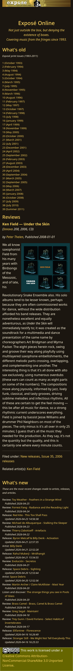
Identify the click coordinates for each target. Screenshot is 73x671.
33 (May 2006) (10, 186)
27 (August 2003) (12, 163)
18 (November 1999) (14, 128)
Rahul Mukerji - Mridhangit (29, 553)
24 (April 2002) (10, 151)
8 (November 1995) (13, 89)
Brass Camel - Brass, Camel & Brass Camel (37, 603)
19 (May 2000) (10, 132)
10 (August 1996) (12, 97)
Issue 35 (47, 456)
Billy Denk (16, 546)
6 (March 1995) (11, 82)
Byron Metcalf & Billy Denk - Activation (36, 538)
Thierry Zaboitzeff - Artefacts (29, 530)
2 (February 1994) (12, 66)
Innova (8, 229)
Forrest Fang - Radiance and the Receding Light (40, 507)
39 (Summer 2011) (13, 209)
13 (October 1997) (13, 109)
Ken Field (33, 469)
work (30, 650)
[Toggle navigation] (12, 12)
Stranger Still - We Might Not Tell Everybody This (41, 638)
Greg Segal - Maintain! (25, 611)
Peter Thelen (15, 237)
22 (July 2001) (10, 143)
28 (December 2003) (14, 166)
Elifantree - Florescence (26, 630)
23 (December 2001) (14, 147)
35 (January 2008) (12, 193)
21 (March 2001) (11, 140)
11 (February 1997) (13, 101)
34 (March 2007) (11, 190)
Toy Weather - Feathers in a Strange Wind (36, 499)
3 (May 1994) (10, 70)
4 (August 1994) (11, 74)
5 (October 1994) (12, 78)
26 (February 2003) (13, 159)
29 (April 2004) (10, 170)
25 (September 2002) (14, 155)
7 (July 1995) (9, 86)
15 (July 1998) (10, 116)
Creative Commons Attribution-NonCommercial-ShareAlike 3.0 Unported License (33, 660)
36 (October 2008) (13, 197)
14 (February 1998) (13, 113)
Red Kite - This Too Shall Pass (30, 515)
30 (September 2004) (14, 174)
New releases (30, 456)
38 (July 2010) (10, 205)
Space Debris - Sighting (26, 569)
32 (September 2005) (14, 182)
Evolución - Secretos (24, 561)
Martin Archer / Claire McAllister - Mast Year (38, 584)
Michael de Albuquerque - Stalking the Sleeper (39, 523)
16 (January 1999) (12, 120)
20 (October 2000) (13, 136)
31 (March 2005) (11, 178)
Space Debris (18, 576)
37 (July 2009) (10, 201)
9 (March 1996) (11, 93)
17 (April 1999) (10, 124)
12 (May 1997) (10, 105)
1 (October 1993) (12, 63)
